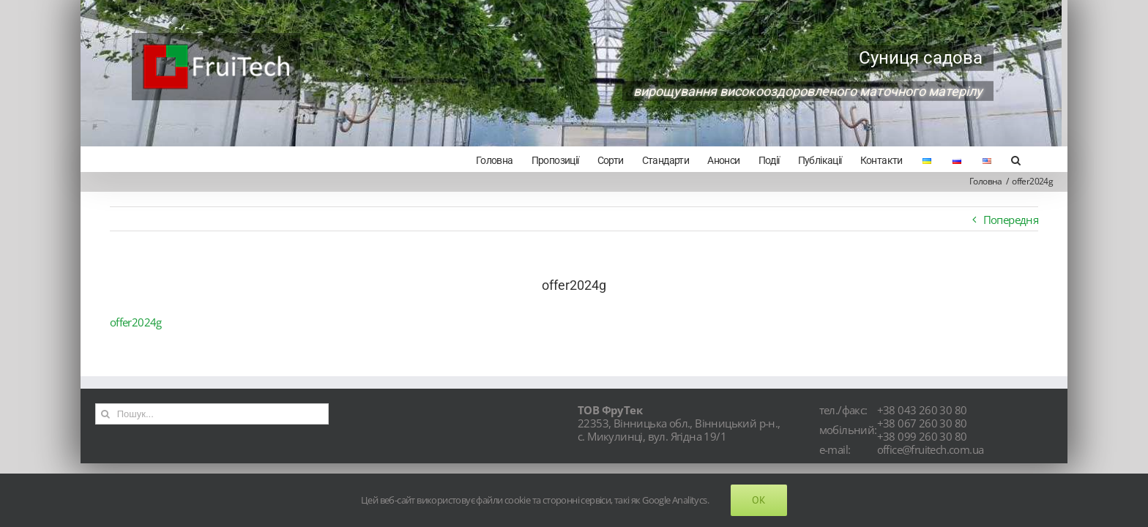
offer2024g (136, 322)
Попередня (1011, 219)
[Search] (1033, 158)
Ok (759, 500)
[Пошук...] (212, 414)
